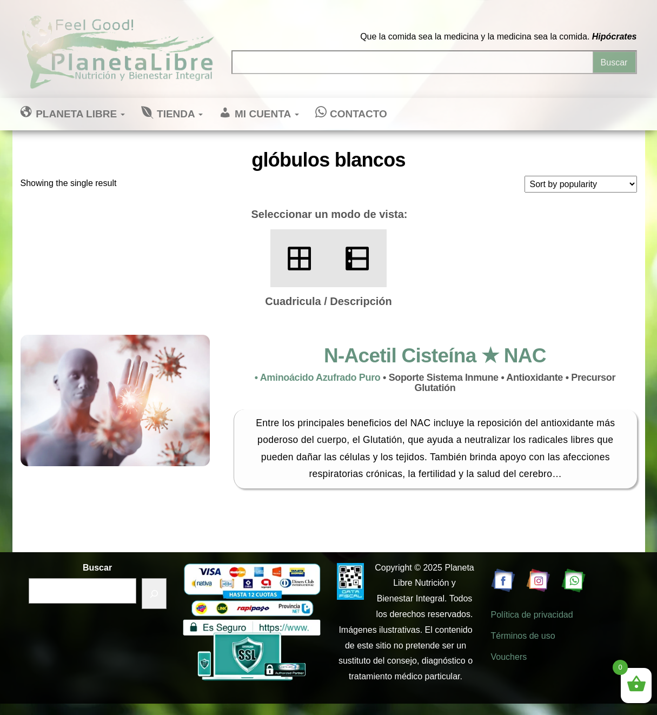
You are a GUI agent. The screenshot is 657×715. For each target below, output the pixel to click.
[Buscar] (154, 593)
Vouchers (509, 656)
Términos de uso (523, 635)
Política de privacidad (532, 614)
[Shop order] (581, 184)
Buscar (97, 567)
